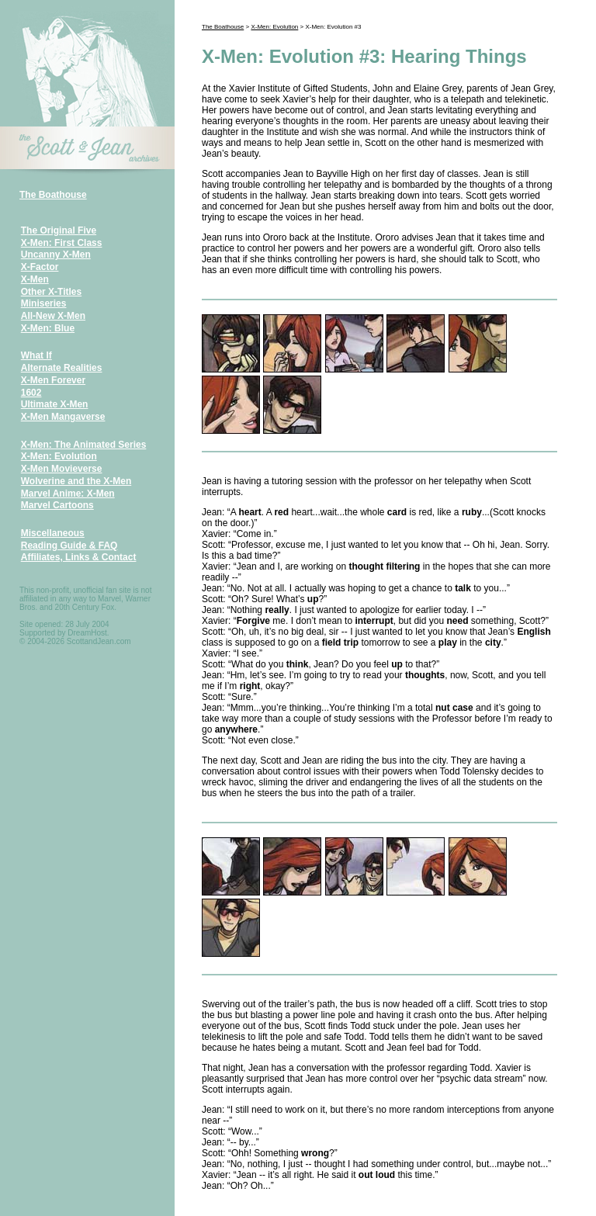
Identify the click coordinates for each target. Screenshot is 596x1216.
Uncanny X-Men (56, 254)
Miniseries (44, 303)
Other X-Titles (51, 291)
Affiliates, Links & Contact (79, 557)
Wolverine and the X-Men (76, 481)
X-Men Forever (53, 380)
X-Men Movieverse (61, 468)
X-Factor (40, 267)
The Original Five (58, 230)
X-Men (35, 279)
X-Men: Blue (47, 328)
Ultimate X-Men (54, 404)
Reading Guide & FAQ (69, 545)
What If (36, 355)
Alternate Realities (61, 367)
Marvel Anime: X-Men (68, 493)
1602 (31, 392)
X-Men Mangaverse (63, 416)
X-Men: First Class (61, 242)
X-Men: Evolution (59, 456)
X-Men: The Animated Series (84, 444)
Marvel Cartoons (57, 505)
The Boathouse (53, 194)
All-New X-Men (53, 315)
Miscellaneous (53, 533)
